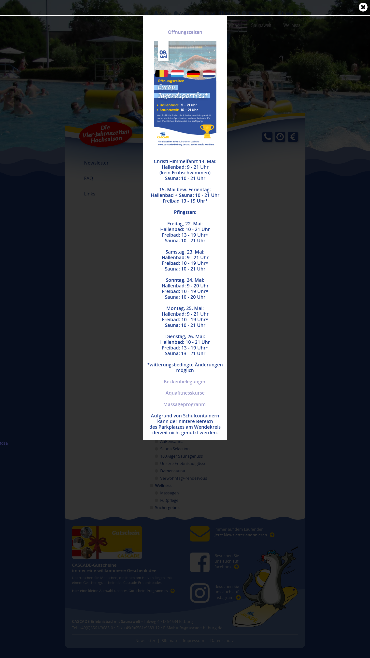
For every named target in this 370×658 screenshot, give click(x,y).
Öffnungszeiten (185, 32)
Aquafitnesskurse (185, 393)
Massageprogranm (184, 404)
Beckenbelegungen (185, 381)
